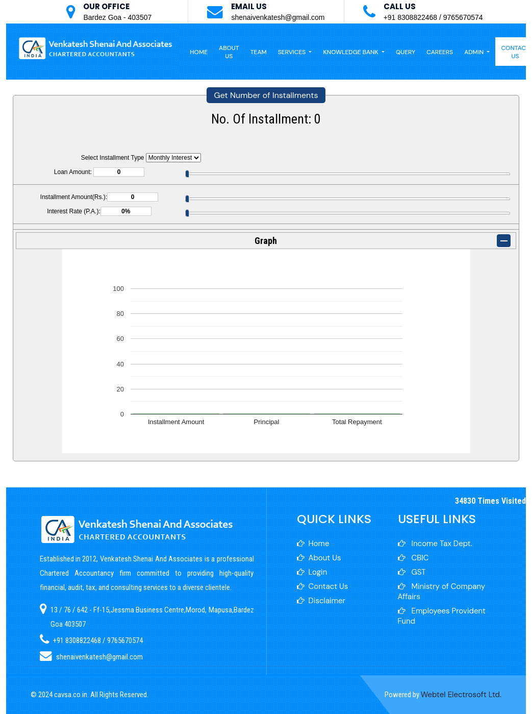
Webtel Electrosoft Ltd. (461, 695)
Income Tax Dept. (435, 543)
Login (312, 572)
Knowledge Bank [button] (351, 52)
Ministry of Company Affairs (442, 591)
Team (258, 52)
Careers (439, 52)
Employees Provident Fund (442, 616)
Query (405, 52)
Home (199, 52)
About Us (229, 52)
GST (412, 572)
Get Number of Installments (266, 95)
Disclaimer (321, 601)
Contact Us (322, 586)
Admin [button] (474, 52)
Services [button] (293, 52)
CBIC (413, 558)
